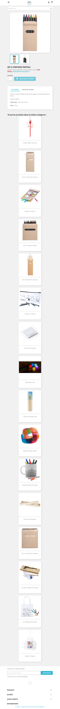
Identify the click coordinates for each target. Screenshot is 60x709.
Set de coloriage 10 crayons (30, 587)
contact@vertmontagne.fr (21, 71)
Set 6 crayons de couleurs (30, 177)
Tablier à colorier (30, 656)
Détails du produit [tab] (28, 89)
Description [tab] (15, 89)
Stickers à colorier (30, 211)
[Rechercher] (30, 8)
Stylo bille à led (30, 382)
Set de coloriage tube (30, 416)
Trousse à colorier (30, 314)
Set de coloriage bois (30, 519)
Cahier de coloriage (30, 348)
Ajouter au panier (25, 79)
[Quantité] (9, 79)
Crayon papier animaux (30, 143)
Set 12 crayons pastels (30, 245)
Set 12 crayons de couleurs (30, 553)
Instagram (30, 683)
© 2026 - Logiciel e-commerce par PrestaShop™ (30, 707)
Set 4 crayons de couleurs (30, 280)
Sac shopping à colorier (30, 622)
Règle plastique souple (30, 451)
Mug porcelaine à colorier (30, 485)
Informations (12, 704)
